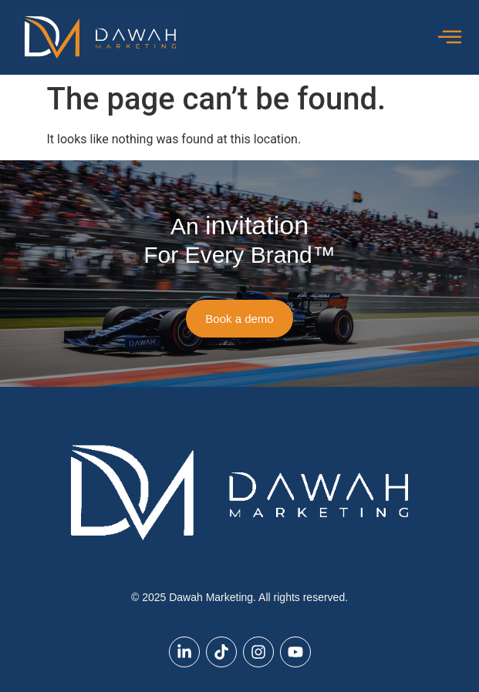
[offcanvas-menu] (450, 38)
